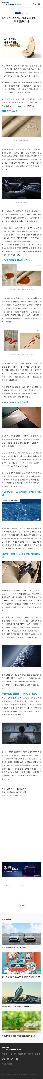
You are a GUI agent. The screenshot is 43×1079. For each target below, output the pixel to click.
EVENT (37, 1054)
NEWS (30, 1054)
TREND (4, 1054)
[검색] (34, 3)
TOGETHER (22, 1054)
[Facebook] (12, 1059)
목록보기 (21, 906)
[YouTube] (3, 1059)
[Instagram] (8, 1059)
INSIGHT (13, 1054)
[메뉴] (39, 3)
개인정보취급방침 (7, 1064)
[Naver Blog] (16, 1059)
